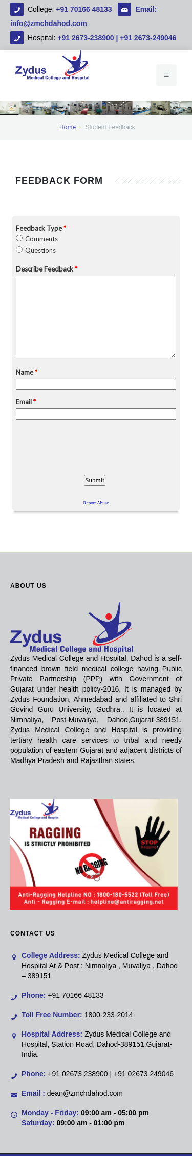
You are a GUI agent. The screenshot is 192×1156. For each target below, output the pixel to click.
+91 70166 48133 (85, 9)
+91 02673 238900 (78, 1074)
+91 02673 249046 (144, 1074)
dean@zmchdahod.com (85, 1093)
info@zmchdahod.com (48, 23)
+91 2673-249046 (148, 38)
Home (67, 127)
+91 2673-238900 (85, 38)
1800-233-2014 (108, 1015)
